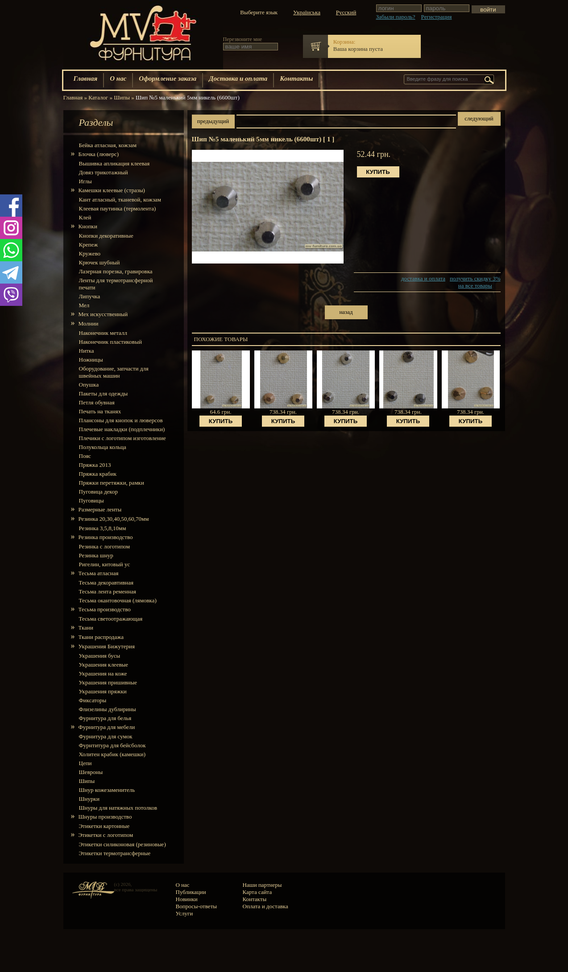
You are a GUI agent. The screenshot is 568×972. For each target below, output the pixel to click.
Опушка (89, 384)
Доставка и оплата (238, 78)
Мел (84, 305)
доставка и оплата (423, 278)
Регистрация (436, 16)
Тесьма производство (105, 609)
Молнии (89, 323)
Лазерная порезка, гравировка (116, 271)
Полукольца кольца (102, 447)
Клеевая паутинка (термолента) (117, 208)
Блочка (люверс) (99, 154)
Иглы (85, 181)
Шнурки (89, 798)
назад (345, 312)
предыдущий (213, 121)
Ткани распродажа (101, 637)
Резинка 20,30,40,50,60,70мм (114, 518)
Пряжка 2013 (95, 464)
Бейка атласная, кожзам (108, 145)
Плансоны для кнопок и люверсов (121, 420)
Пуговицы (91, 500)
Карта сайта (257, 892)
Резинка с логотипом (104, 546)
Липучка (89, 296)
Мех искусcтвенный (103, 314)
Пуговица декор (98, 491)
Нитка (86, 350)
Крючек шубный (99, 262)
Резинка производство (106, 537)
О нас (118, 78)
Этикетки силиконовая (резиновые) (122, 844)
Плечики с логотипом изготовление (122, 438)
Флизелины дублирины (107, 709)
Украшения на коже (103, 673)
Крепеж (88, 244)
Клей (85, 217)
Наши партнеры (262, 884)
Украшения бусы (99, 655)
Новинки (187, 899)
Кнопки (88, 226)
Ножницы (91, 359)
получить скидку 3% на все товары (475, 282)
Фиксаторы (93, 700)
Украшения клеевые (104, 664)
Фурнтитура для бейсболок (112, 745)
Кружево (89, 253)
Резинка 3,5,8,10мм (102, 528)
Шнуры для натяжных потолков (118, 807)
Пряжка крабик (97, 473)
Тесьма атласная (99, 573)
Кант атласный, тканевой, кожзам (120, 199)
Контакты (296, 78)
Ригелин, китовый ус (104, 564)
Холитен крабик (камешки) (112, 754)
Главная (86, 78)
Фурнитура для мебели (107, 727)
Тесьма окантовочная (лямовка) (118, 600)
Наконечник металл (103, 332)
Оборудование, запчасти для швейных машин (114, 372)
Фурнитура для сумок (106, 736)
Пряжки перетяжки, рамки (111, 482)
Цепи (85, 763)
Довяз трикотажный (103, 172)
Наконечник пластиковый (110, 341)
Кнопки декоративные (106, 235)
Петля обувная (97, 402)
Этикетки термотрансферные (115, 853)
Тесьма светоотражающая (111, 618)
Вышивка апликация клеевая (114, 163)
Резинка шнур (96, 555)
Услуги (184, 913)
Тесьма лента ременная (107, 591)
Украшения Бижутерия (107, 646)
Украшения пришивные (108, 682)
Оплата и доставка (265, 906)
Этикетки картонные (104, 826)
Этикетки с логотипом (106, 835)
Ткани (86, 627)
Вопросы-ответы (196, 906)
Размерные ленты (100, 509)
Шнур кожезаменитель (107, 790)
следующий (478, 118)
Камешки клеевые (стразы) (112, 190)
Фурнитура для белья (105, 718)
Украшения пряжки (103, 691)
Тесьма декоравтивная (106, 582)
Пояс (85, 456)
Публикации (191, 892)
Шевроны (91, 772)
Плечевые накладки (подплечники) (122, 429)
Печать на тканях (100, 411)
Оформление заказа (167, 78)
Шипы (87, 781)
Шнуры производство (105, 816)
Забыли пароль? (395, 16)
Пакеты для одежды (103, 393)
